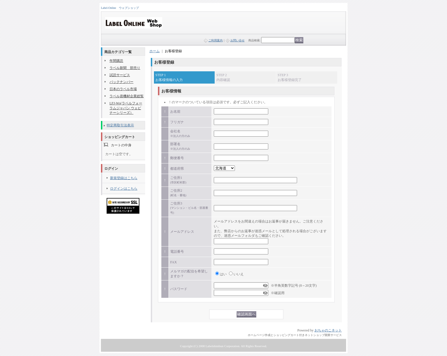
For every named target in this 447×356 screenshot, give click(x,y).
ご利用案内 (215, 40)
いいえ (238, 274)
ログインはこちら (123, 189)
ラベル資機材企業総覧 (126, 96)
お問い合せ (237, 40)
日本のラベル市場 (123, 89)
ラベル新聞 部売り (124, 68)
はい (223, 274)
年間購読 (116, 61)
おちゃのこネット (328, 330)
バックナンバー (121, 82)
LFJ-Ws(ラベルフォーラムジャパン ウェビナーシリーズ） (125, 108)
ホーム (154, 51)
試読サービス (119, 75)
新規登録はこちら (123, 178)
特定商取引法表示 (120, 125)
